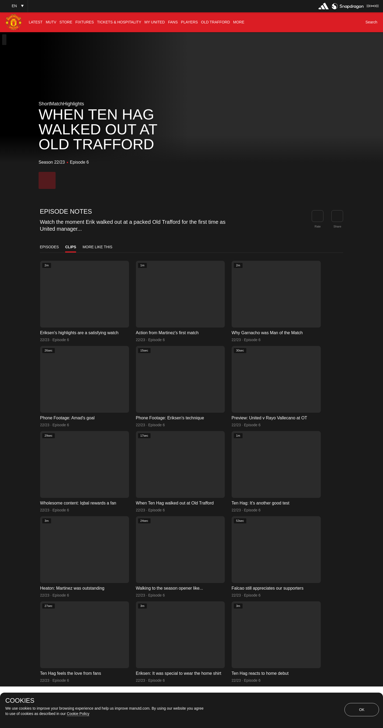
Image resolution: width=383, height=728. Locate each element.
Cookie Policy (78, 714)
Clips (70, 247)
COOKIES (19, 700)
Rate (318, 226)
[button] (14, 6)
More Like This (97, 247)
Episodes (49, 247)
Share (337, 226)
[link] (337, 216)
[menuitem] (35, 22)
